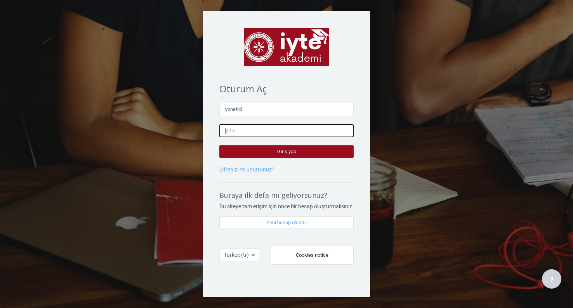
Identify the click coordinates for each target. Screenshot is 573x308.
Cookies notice (312, 255)
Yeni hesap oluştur (286, 222)
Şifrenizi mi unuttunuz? (246, 169)
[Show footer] (551, 279)
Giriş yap (286, 151)
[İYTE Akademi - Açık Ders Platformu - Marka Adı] (286, 47)
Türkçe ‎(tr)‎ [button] (237, 255)
